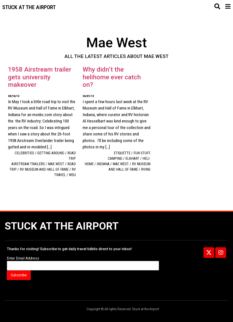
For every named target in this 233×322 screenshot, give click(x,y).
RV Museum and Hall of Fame (44, 169)
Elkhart (132, 158)
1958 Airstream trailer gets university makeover (39, 77)
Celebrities (24, 153)
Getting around (50, 153)
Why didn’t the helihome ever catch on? (112, 77)
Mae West (56, 164)
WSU (72, 175)
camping (115, 158)
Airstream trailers (28, 164)
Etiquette (122, 153)
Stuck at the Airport (62, 226)
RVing (145, 169)
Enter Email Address (23, 258)
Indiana (103, 164)
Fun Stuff (142, 153)
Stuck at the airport (29, 7)
